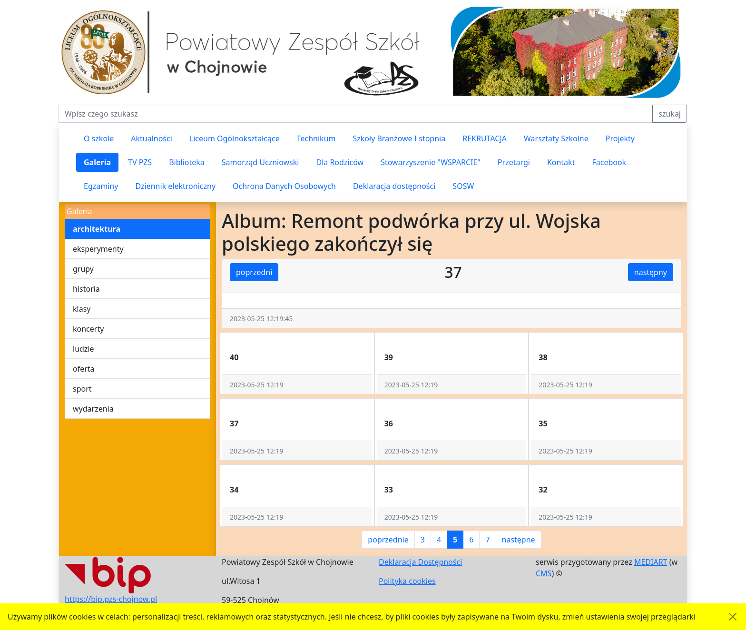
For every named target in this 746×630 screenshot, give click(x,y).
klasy (81, 309)
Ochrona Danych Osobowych (284, 186)
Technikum (316, 138)
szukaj (669, 113)
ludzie (83, 349)
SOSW (463, 186)
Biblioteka (187, 162)
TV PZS (140, 162)
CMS (543, 573)
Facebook (609, 162)
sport (82, 389)
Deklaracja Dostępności (420, 562)
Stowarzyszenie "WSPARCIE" (431, 162)
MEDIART (650, 562)
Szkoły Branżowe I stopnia (399, 138)
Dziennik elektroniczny (175, 186)
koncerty (88, 329)
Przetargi (514, 162)
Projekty (620, 138)
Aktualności (151, 138)
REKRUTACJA (484, 138)
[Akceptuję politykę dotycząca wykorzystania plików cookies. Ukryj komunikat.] (732, 616)
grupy (83, 269)
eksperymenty (98, 249)
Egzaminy (101, 186)
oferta (84, 369)
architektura (96, 229)
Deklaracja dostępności (394, 186)
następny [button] (650, 272)
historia (86, 289)
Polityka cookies (407, 581)
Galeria (97, 162)
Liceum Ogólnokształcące (234, 138)
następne (518, 539)
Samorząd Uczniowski (260, 162)
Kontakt (561, 162)
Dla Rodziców (339, 162)
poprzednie (388, 539)
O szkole (99, 138)
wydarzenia (93, 409)
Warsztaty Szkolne (556, 138)
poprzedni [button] (254, 272)
